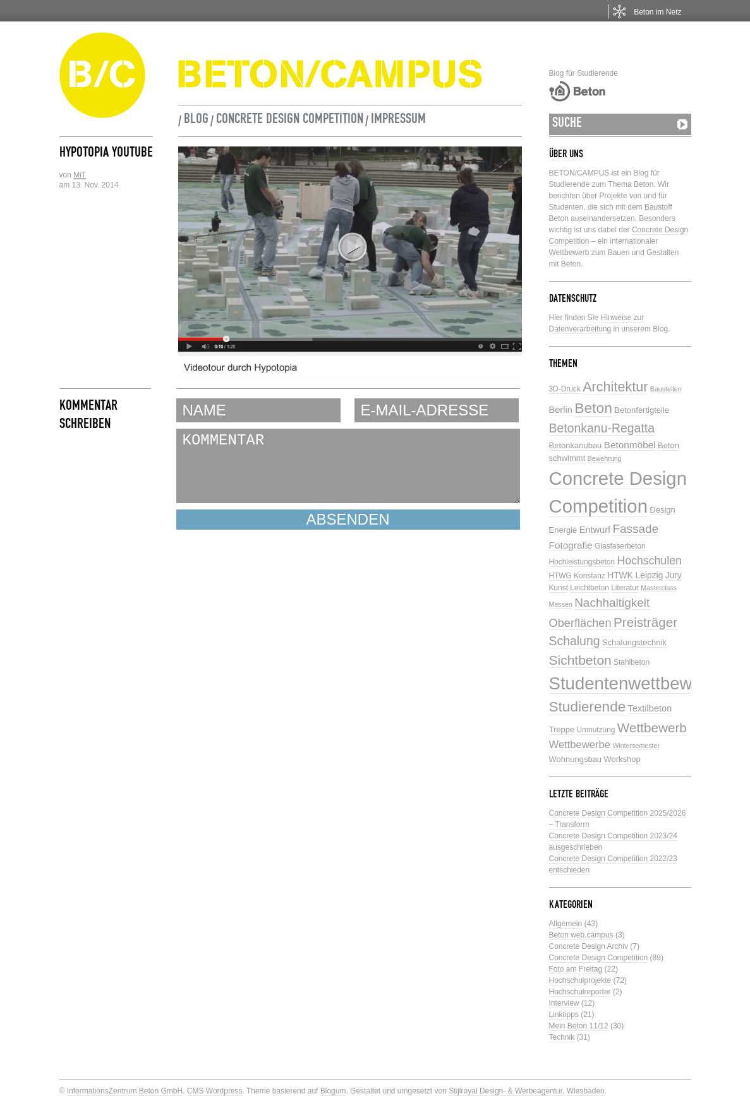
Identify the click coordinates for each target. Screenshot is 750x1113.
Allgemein (566, 923)
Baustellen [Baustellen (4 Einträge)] (666, 389)
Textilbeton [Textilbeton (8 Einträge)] (650, 708)
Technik (562, 1037)
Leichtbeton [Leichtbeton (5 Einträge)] (589, 587)
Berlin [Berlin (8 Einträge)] (560, 410)
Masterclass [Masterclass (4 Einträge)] (659, 588)
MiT (79, 174)
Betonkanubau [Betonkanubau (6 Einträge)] (575, 445)
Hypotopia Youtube (106, 154)
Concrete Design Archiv (588, 946)
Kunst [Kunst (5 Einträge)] (558, 587)
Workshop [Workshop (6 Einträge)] (621, 759)
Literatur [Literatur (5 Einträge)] (625, 587)
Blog (196, 120)
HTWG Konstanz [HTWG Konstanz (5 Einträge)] (577, 575)
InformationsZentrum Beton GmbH (125, 1090)
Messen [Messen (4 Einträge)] (560, 604)
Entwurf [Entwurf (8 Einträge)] (594, 530)
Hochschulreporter (580, 991)
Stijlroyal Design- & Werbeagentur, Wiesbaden (527, 1090)
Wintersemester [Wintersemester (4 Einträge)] (636, 745)
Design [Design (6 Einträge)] (662, 510)
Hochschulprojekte (580, 980)
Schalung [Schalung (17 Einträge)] (574, 641)
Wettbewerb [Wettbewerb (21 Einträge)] (652, 727)
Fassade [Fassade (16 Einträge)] (635, 528)
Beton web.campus (581, 935)
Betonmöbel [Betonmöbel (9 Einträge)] (630, 444)
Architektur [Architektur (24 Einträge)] (615, 387)
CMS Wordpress (215, 1090)
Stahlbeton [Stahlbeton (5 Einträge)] (632, 662)
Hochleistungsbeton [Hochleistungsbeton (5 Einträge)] (582, 561)
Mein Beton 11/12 (578, 1025)
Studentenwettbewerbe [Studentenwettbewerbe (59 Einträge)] (638, 683)
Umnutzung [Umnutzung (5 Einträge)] (596, 729)
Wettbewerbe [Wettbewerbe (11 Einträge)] (580, 745)
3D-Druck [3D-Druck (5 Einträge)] (565, 388)
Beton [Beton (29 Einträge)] (593, 408)
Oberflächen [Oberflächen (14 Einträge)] (580, 623)
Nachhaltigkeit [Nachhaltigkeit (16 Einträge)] (612, 602)
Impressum (398, 120)
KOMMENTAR (348, 466)
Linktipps (564, 1014)
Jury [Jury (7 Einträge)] (673, 575)
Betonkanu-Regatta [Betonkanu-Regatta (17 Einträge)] (602, 428)
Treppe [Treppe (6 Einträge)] (562, 729)
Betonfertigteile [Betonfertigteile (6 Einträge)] (641, 410)
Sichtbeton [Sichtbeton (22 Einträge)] (580, 660)
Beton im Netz (657, 12)
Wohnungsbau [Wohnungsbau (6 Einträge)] (575, 759)
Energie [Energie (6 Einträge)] (563, 530)
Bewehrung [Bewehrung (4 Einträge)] (605, 458)
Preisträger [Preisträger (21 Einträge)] (645, 622)
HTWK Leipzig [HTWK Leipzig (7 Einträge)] (635, 575)
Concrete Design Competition (289, 120)
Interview (564, 1003)
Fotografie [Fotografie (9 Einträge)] (571, 545)
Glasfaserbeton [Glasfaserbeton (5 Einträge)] (620, 546)
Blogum (333, 1090)
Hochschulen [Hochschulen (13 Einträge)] (649, 560)
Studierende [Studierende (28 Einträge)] (587, 707)
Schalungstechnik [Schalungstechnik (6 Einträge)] (634, 642)
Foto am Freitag (576, 969)
